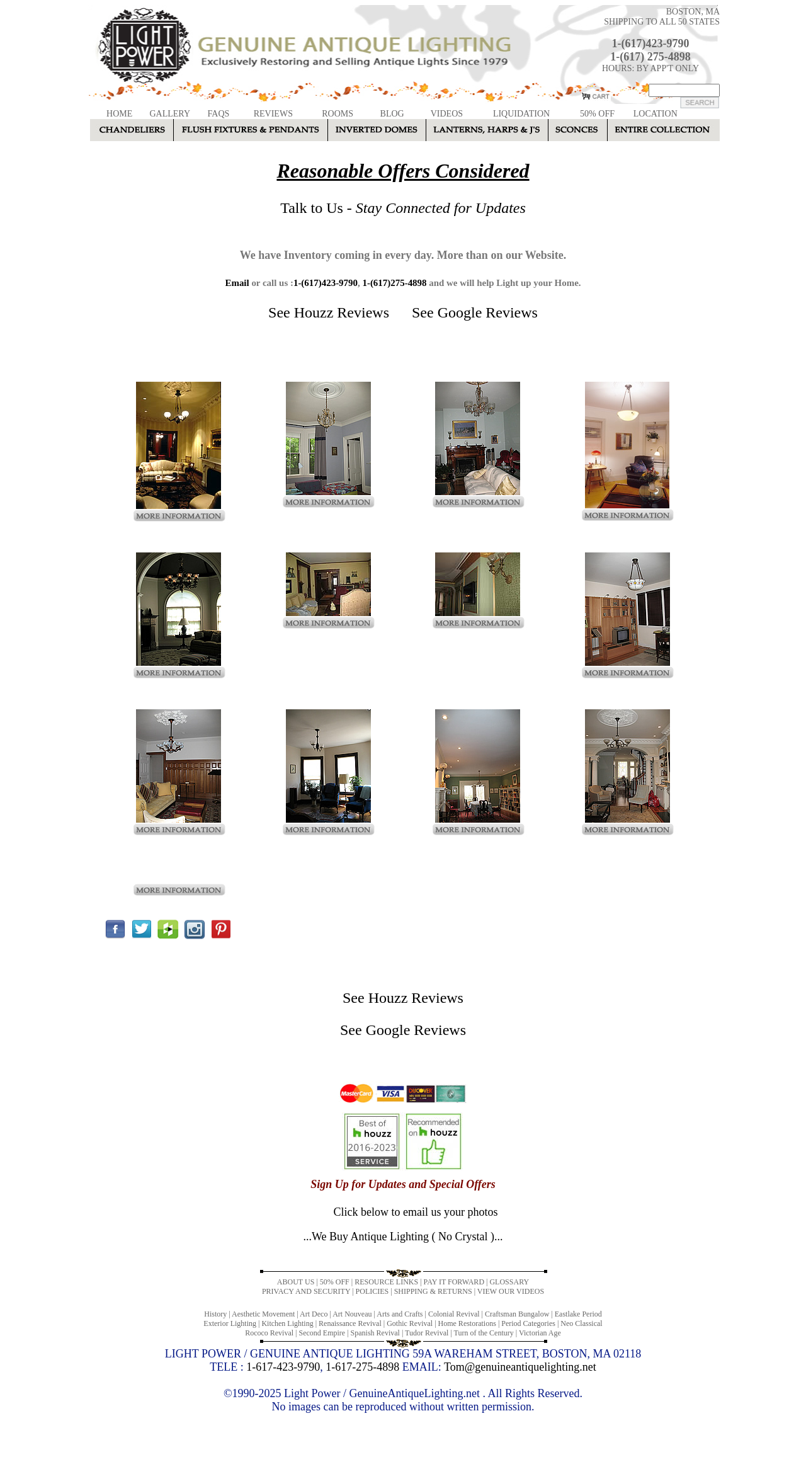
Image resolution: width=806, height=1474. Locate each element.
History (215, 1314)
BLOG (392, 113)
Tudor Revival (426, 1332)
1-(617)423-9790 (651, 43)
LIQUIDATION (521, 113)
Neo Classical (581, 1323)
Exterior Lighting (229, 1323)
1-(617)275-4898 (394, 283)
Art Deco (313, 1314)
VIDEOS (447, 113)
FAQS (219, 113)
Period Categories (528, 1323)
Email (237, 283)
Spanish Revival (375, 1332)
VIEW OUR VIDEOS (510, 1291)
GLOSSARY (509, 1281)
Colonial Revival (454, 1314)
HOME (119, 113)
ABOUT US (295, 1281)
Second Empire (322, 1332)
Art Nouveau (352, 1314)
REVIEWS (273, 113)
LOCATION (655, 113)
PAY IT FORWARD (454, 1281)
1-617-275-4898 (362, 1367)
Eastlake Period (578, 1314)
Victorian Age (540, 1332)
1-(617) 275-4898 (650, 56)
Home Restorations (467, 1323)
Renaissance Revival (350, 1323)
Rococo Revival (269, 1332)
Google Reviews (488, 312)
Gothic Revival (410, 1323)
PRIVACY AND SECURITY (306, 1291)
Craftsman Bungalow (517, 1314)
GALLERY (169, 113)
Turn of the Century (484, 1332)
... (402, 1236)
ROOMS (337, 113)
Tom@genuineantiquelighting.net (520, 1367)
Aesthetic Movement (263, 1314)
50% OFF (597, 113)
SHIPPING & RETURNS (433, 1291)
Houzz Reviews (341, 312)
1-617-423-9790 (283, 1367)
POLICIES (372, 1291)
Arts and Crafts (400, 1314)
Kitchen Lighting (287, 1323)
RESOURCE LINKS (386, 1281)
